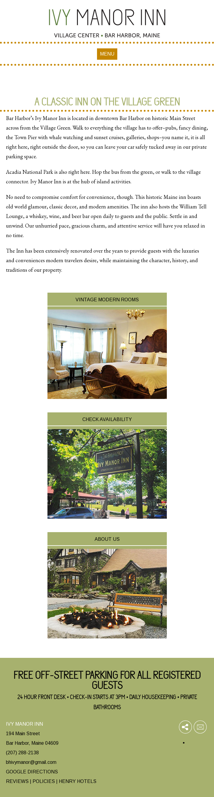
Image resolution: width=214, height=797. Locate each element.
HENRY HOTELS (77, 781)
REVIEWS (17, 781)
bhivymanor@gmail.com (31, 762)
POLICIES (44, 781)
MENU (107, 53)
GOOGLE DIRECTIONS (32, 771)
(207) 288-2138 (22, 752)
